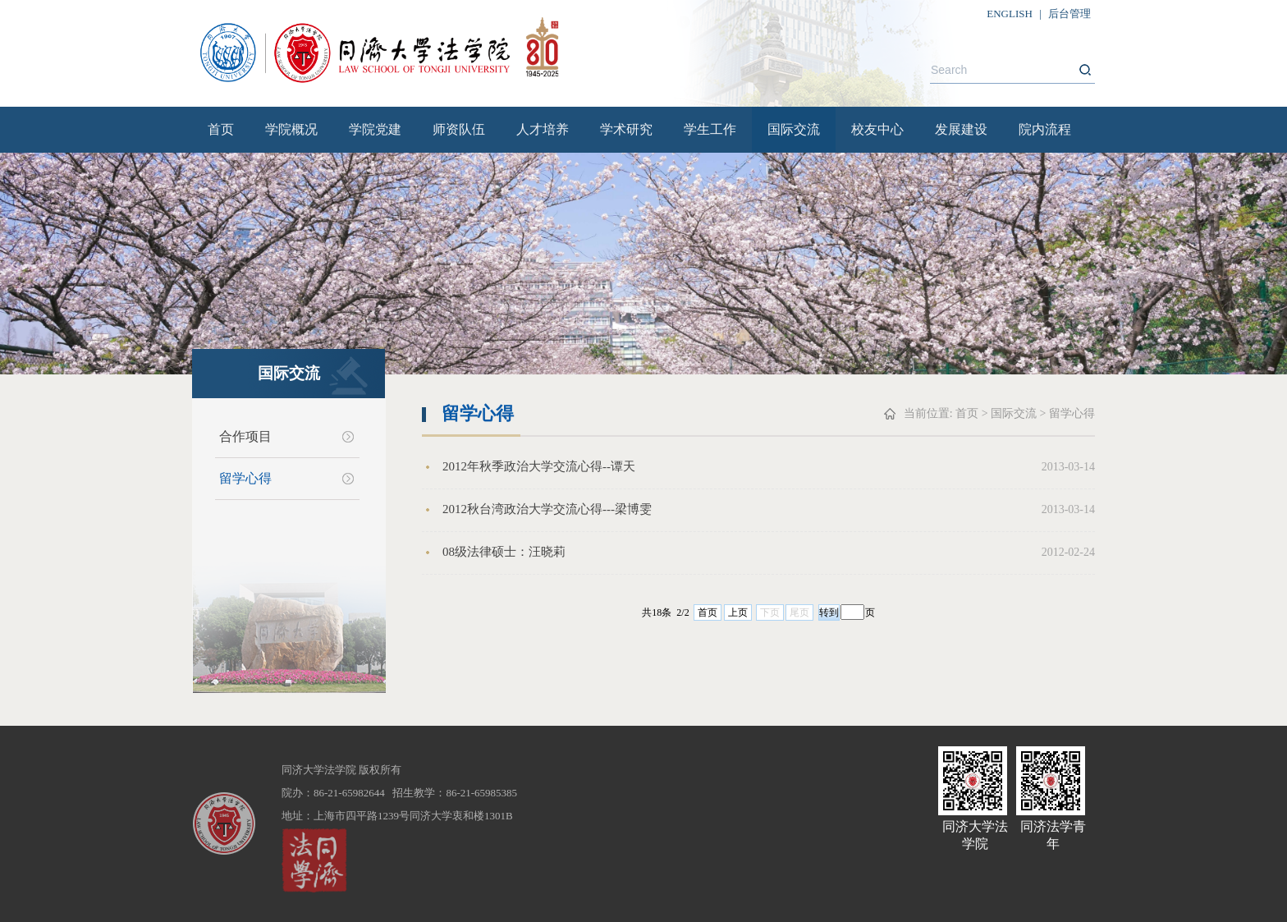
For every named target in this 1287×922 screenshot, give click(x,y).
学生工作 (710, 129)
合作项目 (245, 436)
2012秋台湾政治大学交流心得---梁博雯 (547, 509)
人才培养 (542, 129)
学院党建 (375, 129)
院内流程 (1045, 129)
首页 (221, 129)
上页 (738, 612)
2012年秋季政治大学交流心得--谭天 (538, 466)
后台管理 (1069, 13)
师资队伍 (459, 129)
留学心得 (245, 478)
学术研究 (626, 129)
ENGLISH (1010, 13)
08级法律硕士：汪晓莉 (504, 551)
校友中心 (877, 129)
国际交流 (793, 129)
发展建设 (961, 129)
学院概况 (291, 129)
